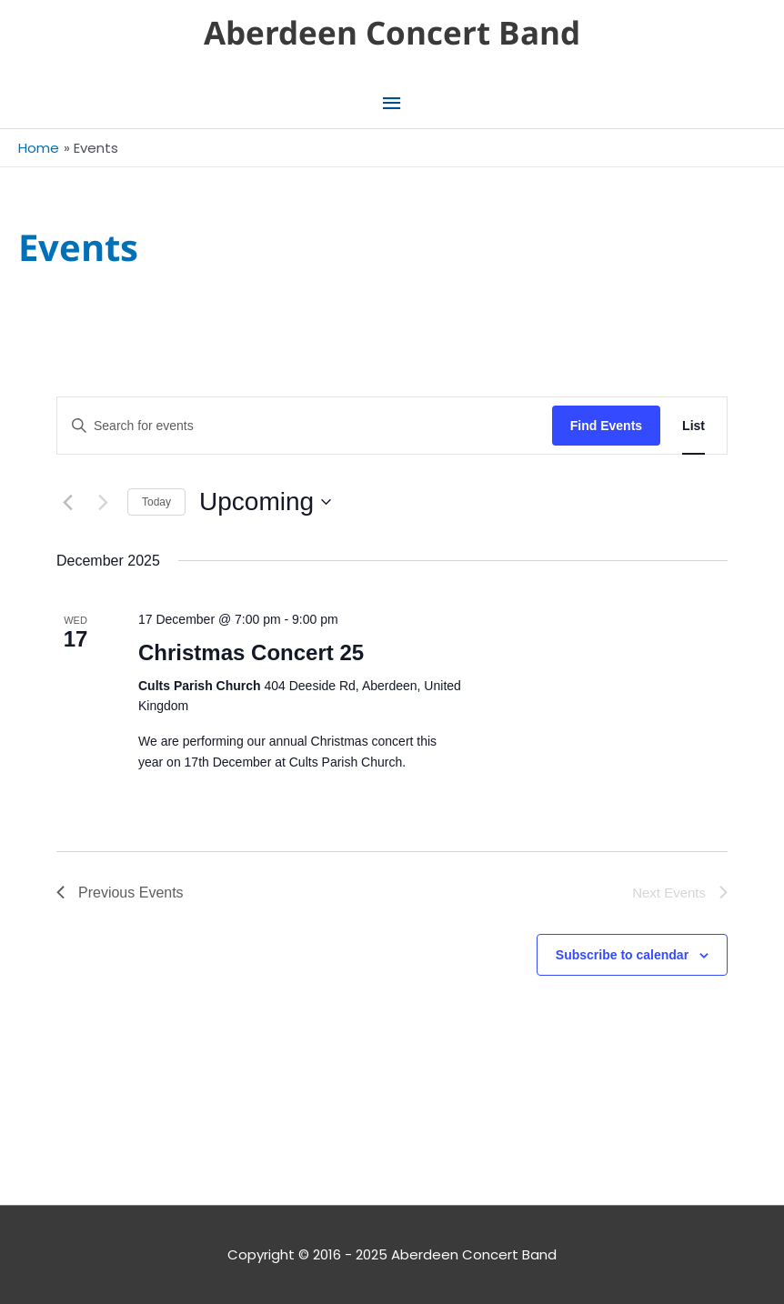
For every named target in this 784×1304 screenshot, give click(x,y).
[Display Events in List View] (693, 426)
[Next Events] (103, 502)
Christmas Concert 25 (251, 652)
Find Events (606, 425)
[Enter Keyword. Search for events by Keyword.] (304, 426)
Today (156, 502)
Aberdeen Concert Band (392, 32)
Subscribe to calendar (622, 955)
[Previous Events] (67, 502)
